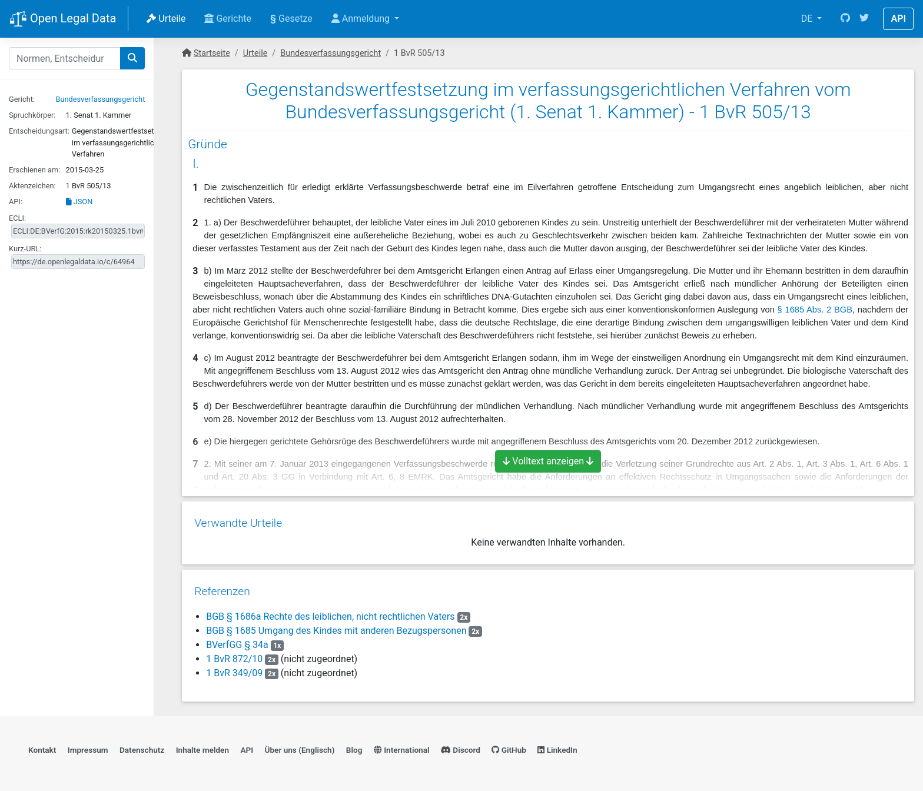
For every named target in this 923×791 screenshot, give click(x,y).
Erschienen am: (34, 169)
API (898, 18)
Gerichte (227, 18)
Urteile (166, 18)
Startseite (212, 53)
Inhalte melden (202, 747)
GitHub (509, 747)
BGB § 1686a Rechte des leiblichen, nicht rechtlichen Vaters (329, 612)
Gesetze (291, 18)
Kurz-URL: (25, 248)
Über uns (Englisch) (300, 747)
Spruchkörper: (32, 115)
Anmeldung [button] (361, 18)
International (402, 747)
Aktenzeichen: (32, 185)
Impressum (88, 747)
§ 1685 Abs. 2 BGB (815, 309)
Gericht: (22, 99)
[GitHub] (845, 19)
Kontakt (42, 747)
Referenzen (222, 587)
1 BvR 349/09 (233, 668)
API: (15, 201)
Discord (460, 747)
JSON (79, 201)
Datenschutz (141, 747)
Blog (354, 747)
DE (808, 18)
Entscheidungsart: (39, 131)
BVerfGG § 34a (237, 640)
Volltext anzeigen (548, 461)
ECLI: (17, 218)
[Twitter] (864, 19)
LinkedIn (557, 747)
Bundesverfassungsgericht (100, 99)
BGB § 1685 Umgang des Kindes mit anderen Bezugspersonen (335, 626)
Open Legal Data (62, 19)
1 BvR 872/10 (233, 654)
